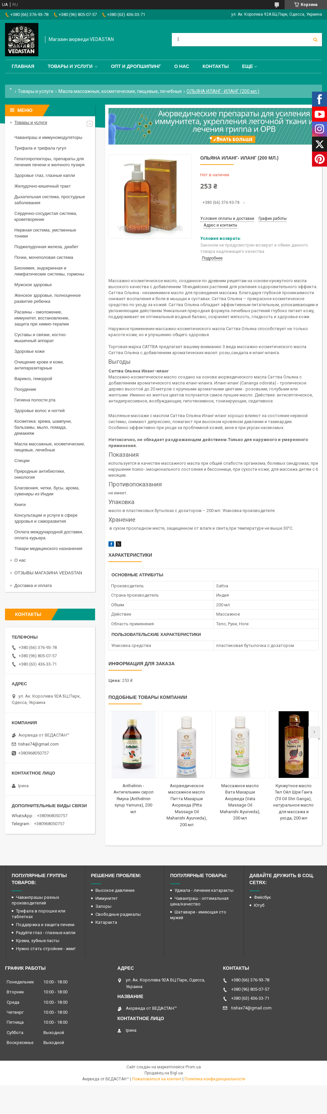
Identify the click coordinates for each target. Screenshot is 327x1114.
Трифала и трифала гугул (40, 148)
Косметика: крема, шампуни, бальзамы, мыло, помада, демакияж (43, 427)
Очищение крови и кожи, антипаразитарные (39, 364)
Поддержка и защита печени (45, 924)
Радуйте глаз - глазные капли (45, 932)
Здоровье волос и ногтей (39, 410)
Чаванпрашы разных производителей (35, 900)
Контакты (216, 66)
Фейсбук (262, 897)
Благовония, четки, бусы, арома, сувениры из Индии (46, 490)
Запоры (103, 906)
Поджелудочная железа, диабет (46, 246)
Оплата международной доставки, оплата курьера (48, 534)
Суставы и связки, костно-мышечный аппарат (40, 337)
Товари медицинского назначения (48, 548)
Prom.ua (193, 1067)
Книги (20, 504)
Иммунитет (106, 898)
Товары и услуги (70, 66)
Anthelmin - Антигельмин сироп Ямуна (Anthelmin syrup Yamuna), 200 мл (133, 798)
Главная (23, 66)
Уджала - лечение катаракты (204, 890)
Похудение (25, 389)
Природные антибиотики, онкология (39, 474)
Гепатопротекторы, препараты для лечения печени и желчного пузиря (49, 161)
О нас (181, 66)
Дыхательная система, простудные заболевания (49, 199)
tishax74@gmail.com (38, 744)
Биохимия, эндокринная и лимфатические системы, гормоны (49, 271)
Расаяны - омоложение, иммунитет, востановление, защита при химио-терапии (41, 317)
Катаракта (106, 922)
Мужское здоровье (33, 284)
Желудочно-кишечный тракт (42, 186)
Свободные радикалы (118, 914)
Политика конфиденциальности (215, 1079)
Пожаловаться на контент (157, 1079)
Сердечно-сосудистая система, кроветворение (45, 216)
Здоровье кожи (29, 351)
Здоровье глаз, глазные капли (44, 175)
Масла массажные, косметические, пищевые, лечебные (120, 91)
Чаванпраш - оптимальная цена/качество (199, 901)
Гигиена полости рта (34, 399)
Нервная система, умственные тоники (45, 233)
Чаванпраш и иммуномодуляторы (48, 137)
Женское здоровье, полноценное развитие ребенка (47, 298)
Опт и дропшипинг (136, 66)
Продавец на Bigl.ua (163, 1073)
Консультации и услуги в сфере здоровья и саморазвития (46, 518)
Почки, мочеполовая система (43, 257)
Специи (22, 460)
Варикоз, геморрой (33, 378)
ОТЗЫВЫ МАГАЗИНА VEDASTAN (48, 572)
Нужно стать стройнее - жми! (45, 948)
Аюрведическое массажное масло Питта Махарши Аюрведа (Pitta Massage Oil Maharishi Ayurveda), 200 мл (187, 805)
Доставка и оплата (33, 585)
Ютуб (259, 905)
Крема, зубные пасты (37, 940)
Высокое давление (114, 890)
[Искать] (315, 39)
